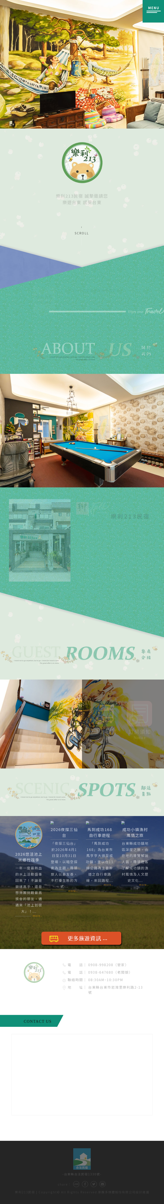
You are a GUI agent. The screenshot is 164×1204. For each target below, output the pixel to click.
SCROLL (82, 233)
